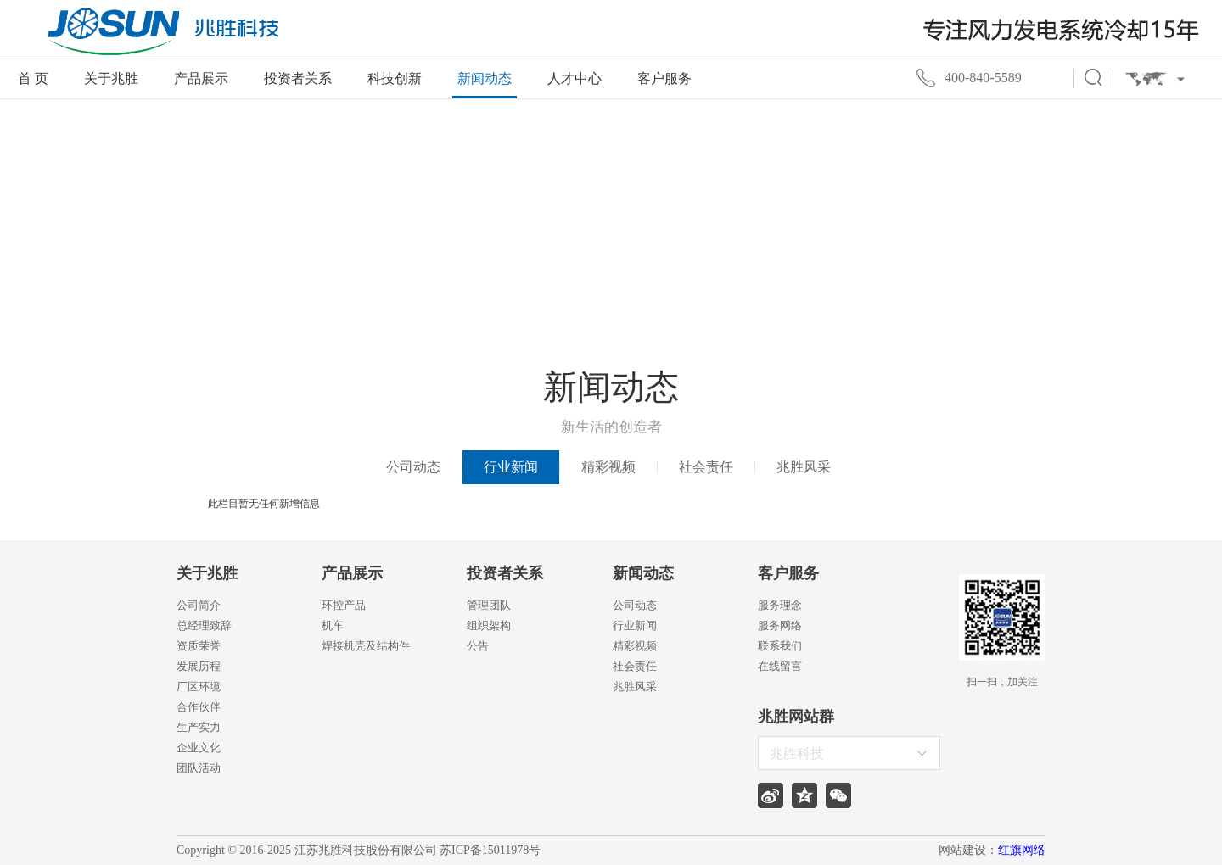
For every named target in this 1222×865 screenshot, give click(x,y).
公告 (478, 645)
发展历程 (199, 666)
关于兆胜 (111, 78)
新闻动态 (484, 78)
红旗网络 (1021, 850)
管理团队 (489, 605)
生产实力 (199, 727)
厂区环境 (199, 686)
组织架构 (489, 625)
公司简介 (199, 605)
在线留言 (780, 666)
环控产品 (344, 605)
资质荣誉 (199, 645)
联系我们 (780, 645)
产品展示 (201, 78)
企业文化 (199, 747)
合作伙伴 (199, 706)
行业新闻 (511, 467)
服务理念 (780, 605)
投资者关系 (298, 78)
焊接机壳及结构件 (366, 645)
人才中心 (574, 78)
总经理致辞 (204, 625)
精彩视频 (608, 467)
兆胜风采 (803, 467)
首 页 (33, 78)
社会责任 (706, 467)
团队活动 (199, 768)
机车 (333, 625)
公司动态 (413, 467)
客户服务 (664, 78)
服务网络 (780, 625)
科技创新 (394, 78)
